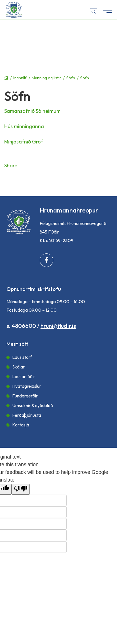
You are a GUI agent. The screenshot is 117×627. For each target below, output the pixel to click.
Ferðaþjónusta (26, 415)
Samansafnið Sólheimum (32, 111)
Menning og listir (46, 77)
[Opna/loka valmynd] (107, 10)
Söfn (70, 77)
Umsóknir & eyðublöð (32, 405)
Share (10, 165)
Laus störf (22, 357)
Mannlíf (20, 77)
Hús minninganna (24, 126)
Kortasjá (20, 425)
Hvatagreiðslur (26, 386)
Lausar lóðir (23, 376)
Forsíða (6, 78)
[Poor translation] (21, 489)
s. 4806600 (21, 325)
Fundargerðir (25, 396)
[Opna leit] (93, 11)
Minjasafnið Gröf (23, 141)
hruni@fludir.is (58, 325)
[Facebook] (46, 260)
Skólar (18, 367)
